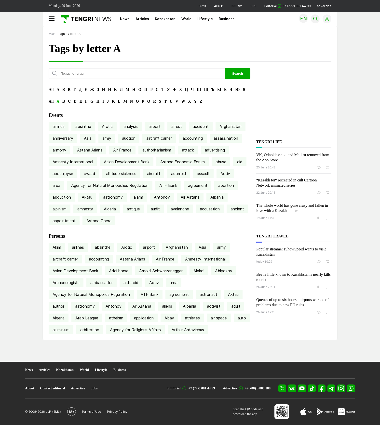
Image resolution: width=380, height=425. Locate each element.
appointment (64, 220)
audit (155, 208)
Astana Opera (98, 220)
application (144, 317)
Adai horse (118, 270)
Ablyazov (223, 270)
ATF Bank (168, 185)
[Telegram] (331, 388)
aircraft (153, 173)
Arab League (86, 317)
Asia (88, 138)
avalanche (180, 208)
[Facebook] (322, 388)
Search (237, 73)
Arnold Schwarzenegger (161, 270)
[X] (282, 388)
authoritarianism (156, 150)
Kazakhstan (165, 19)
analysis (130, 126)
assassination (226, 138)
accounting (193, 138)
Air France (122, 150)
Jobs (94, 388)
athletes (192, 317)
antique (133, 208)
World (186, 19)
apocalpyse (63, 173)
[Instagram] (341, 388)
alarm (138, 197)
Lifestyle (205, 19)
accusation (210, 208)
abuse (221, 161)
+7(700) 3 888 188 (258, 388)
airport (155, 126)
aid (240, 161)
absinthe (83, 126)
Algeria (110, 208)
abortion (226, 185)
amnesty (85, 208)
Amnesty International (73, 161)
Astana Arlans (89, 150)
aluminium (61, 329)
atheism (116, 317)
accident (201, 126)
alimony (59, 150)
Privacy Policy (117, 411)
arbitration (89, 329)
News (125, 19)
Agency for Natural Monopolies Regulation (110, 185)
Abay (169, 317)
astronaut (208, 294)
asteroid (178, 173)
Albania (217, 197)
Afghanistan (230, 126)
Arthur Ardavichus (188, 329)
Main (52, 34)
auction (129, 138)
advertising (215, 150)
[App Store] (306, 411)
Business (226, 19)
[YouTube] (302, 388)
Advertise (324, 6)
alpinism (60, 208)
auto (242, 317)
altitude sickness (121, 173)
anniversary (63, 138)
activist (213, 306)
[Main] (84, 19)
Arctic (107, 126)
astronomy (113, 197)
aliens (167, 306)
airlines (59, 126)
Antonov (162, 197)
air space (219, 317)
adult (235, 306)
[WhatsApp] (351, 388)
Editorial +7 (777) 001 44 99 (287, 6)
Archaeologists (66, 282)
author (58, 306)
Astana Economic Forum (182, 161)
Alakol (198, 270)
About (29, 388)
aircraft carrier (159, 138)
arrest (176, 126)
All (51, 89)
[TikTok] (312, 388)
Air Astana (190, 197)
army (106, 138)
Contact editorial (52, 388)
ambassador (101, 282)
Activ (225, 173)
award (89, 173)
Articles (142, 19)
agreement (197, 185)
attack (188, 150)
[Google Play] (325, 411)
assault (203, 173)
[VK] (292, 388)
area (56, 185)
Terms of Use (91, 411)
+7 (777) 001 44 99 (201, 388)
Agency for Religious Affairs (135, 329)
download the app (245, 414)
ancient (237, 208)
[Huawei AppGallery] (346, 411)
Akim (57, 247)
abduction (62, 197)
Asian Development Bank (126, 161)
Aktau (87, 197)
